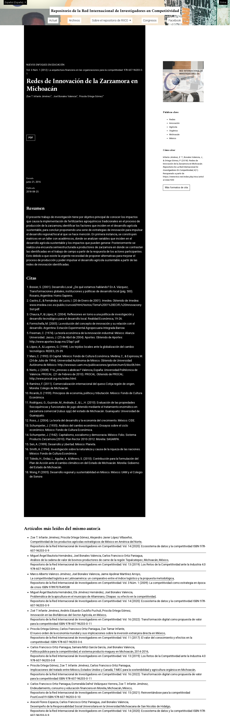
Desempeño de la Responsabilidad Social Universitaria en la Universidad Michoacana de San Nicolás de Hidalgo (100, 706)
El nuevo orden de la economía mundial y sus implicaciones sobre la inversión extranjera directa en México (97, 633)
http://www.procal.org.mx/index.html (53, 378)
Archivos (74, 20)
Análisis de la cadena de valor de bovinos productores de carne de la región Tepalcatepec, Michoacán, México (99, 560)
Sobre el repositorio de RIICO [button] (110, 20)
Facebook (175, 20)
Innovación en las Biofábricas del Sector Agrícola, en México (68, 615)
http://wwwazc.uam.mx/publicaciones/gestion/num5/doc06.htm (99, 364)
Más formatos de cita (176, 187)
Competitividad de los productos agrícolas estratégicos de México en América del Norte (86, 541)
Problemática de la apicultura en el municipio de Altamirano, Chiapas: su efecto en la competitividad (93, 596)
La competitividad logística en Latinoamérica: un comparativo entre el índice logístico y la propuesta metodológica (102, 578)
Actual (53, 20)
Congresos (150, 20)
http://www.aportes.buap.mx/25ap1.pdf (55, 341)
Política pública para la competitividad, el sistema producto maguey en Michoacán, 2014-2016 (89, 651)
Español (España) (16, 2)
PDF (30, 137)
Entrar (223, 2)
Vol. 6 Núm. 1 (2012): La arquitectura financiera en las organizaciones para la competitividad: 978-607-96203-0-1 (84, 72)
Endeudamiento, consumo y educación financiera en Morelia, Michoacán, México (81, 688)
